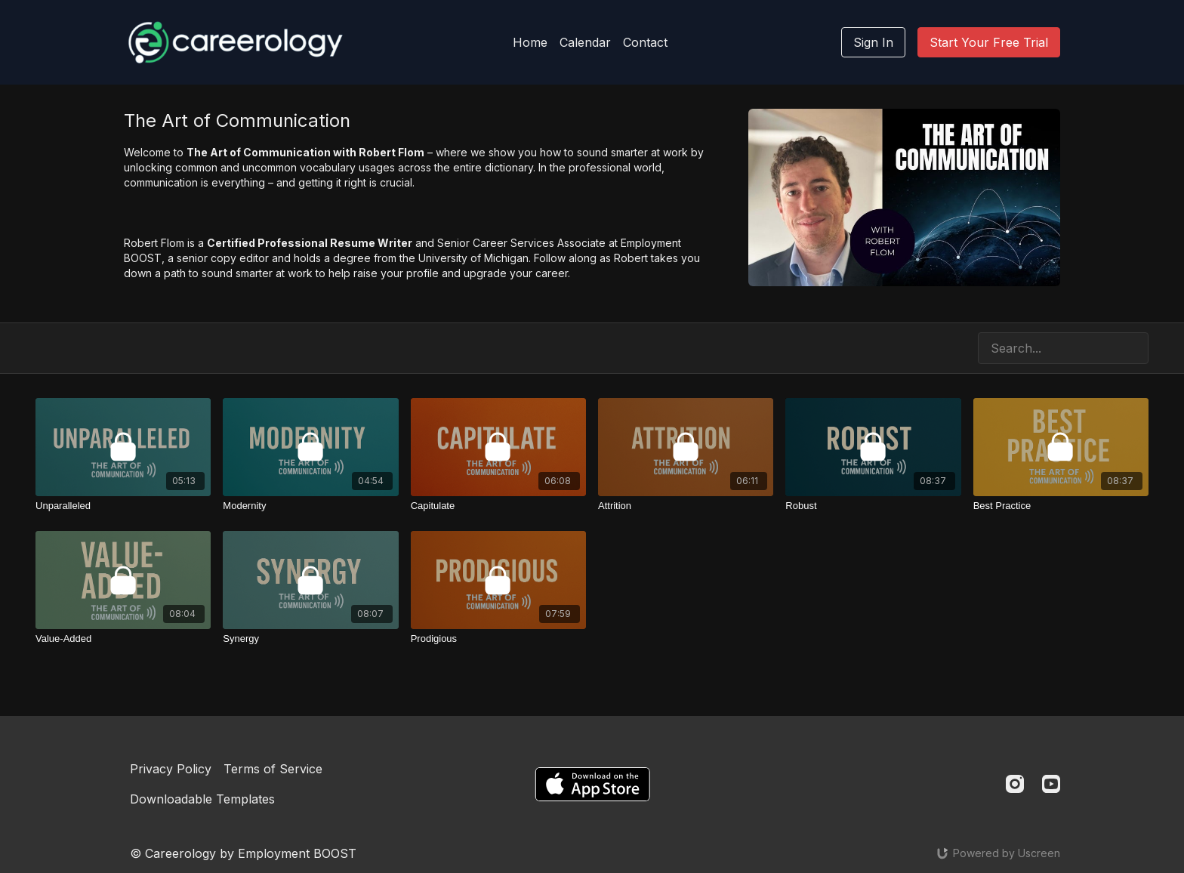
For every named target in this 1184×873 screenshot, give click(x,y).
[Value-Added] (123, 638)
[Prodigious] (498, 638)
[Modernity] (310, 506)
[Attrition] (685, 506)
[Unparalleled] (123, 506)
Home (530, 42)
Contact (645, 42)
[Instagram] (1015, 784)
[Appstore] (592, 784)
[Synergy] (310, 638)
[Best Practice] (1061, 506)
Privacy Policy (170, 768)
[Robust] (872, 506)
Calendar (585, 42)
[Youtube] (1051, 784)
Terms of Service (273, 768)
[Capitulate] (498, 506)
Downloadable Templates (202, 799)
